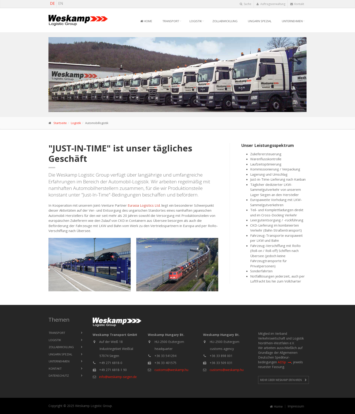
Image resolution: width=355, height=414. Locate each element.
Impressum (296, 406)
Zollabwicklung (224, 21)
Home (146, 21)
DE (52, 3)
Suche (245, 4)
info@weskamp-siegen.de (118, 377)
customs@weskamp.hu (171, 370)
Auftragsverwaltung (270, 4)
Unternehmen (292, 21)
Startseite (60, 123)
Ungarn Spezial (259, 21)
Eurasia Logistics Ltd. (144, 205)
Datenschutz (59, 375)
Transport (171, 21)
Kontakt (297, 4)
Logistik (195, 21)
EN (60, 3)
